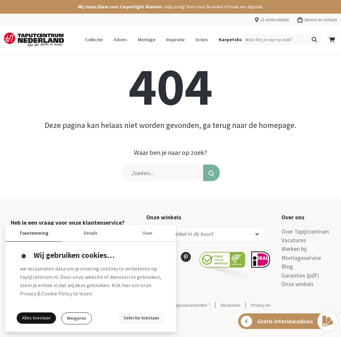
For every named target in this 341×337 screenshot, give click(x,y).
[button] (170, 7)
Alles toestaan (36, 318)
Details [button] (91, 233)
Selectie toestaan (141, 318)
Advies (120, 40)
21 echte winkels (274, 19)
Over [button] (148, 233)
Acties (201, 40)
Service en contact (320, 19)
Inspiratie (175, 40)
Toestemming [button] (33, 233)
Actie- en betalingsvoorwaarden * (178, 305)
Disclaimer (230, 305)
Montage (147, 40)
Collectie (94, 40)
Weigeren (76, 318)
